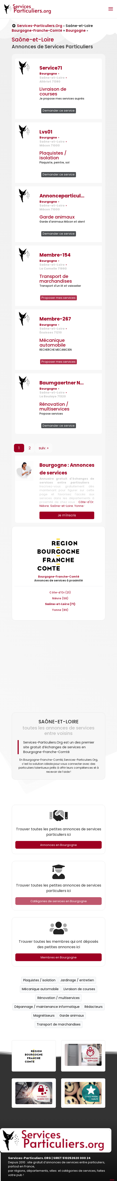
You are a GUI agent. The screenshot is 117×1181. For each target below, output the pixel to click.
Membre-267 (55, 319)
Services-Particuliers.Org (37, 25)
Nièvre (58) (60, 598)
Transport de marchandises (55, 278)
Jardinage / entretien (77, 980)
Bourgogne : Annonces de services (66, 469)
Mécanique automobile (52, 342)
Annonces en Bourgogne (58, 845)
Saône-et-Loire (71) (60, 604)
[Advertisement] (57, 664)
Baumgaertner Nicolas (62, 382)
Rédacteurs (94, 1006)
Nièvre (44, 506)
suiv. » (43, 448)
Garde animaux (57, 217)
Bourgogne (76, 30)
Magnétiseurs (44, 1015)
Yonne (79, 506)
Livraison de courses (52, 91)
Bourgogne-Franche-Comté (37, 30)
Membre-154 (55, 255)
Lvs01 (45, 132)
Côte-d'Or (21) (60, 592)
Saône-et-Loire (61, 506)
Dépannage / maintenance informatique (47, 1006)
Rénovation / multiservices (54, 406)
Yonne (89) (60, 610)
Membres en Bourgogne (59, 957)
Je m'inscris (67, 515)
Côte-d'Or (86, 502)
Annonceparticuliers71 (62, 195)
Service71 (50, 68)
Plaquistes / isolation (53, 155)
